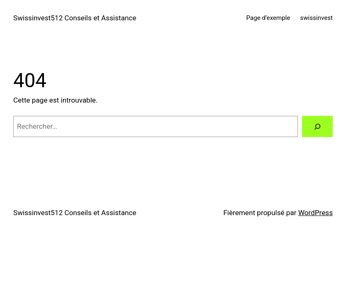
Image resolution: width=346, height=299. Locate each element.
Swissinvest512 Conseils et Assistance (74, 18)
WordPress (315, 212)
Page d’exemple (268, 18)
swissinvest (316, 18)
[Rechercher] (317, 126)
